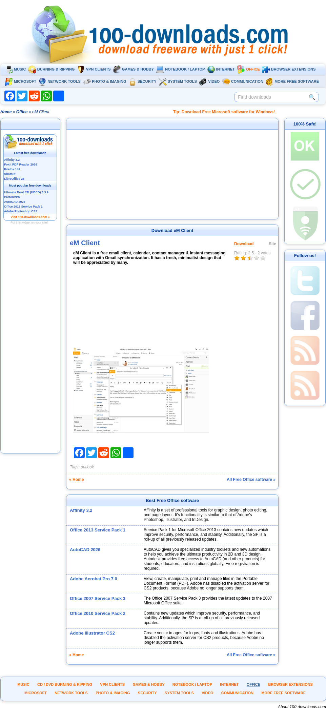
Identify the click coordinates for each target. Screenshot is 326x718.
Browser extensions (288, 69)
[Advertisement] (30, 350)
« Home (76, 479)
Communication (242, 81)
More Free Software (292, 81)
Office (248, 69)
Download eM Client (172, 230)
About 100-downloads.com (302, 706)
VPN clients (94, 69)
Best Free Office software (172, 500)
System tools (178, 81)
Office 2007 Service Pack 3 (97, 598)
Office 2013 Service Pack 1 (97, 529)
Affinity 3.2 (81, 510)
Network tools (59, 81)
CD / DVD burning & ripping (64, 684)
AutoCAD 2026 (85, 549)
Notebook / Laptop (180, 69)
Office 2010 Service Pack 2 (97, 613)
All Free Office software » (251, 479)
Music (15, 69)
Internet (221, 69)
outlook (87, 467)
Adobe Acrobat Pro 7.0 (93, 578)
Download (243, 243)
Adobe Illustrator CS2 (92, 633)
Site (272, 243)
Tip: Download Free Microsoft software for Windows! (224, 112)
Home (6, 112)
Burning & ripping (51, 69)
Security (142, 81)
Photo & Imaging (104, 81)
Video (209, 81)
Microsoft (20, 81)
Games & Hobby (133, 69)
